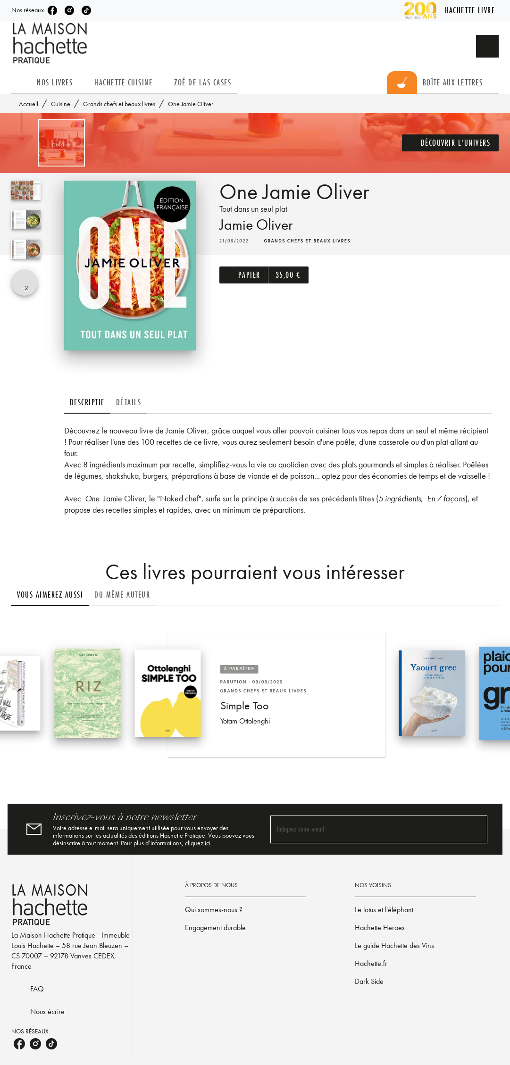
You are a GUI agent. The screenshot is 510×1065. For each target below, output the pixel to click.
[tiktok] (86, 10)
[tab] (21, 82)
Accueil (28, 104)
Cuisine (60, 104)
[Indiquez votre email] (367, 829)
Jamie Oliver (256, 224)
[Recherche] (487, 46)
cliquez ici (197, 843)
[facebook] (52, 10)
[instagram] (69, 10)
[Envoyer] (476, 829)
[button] (450, 142)
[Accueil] (51, 43)
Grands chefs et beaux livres (119, 104)
